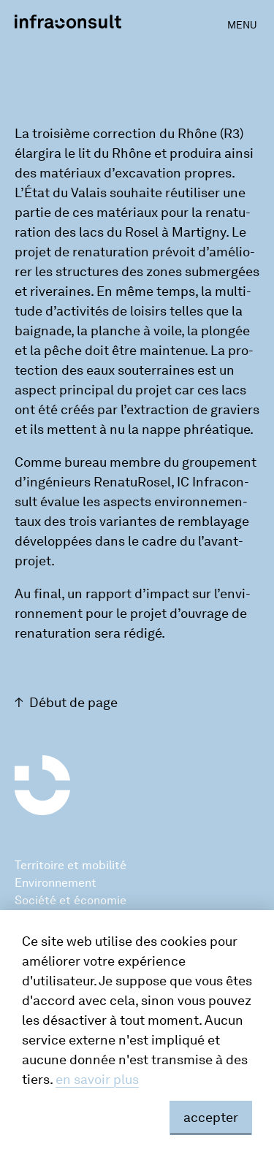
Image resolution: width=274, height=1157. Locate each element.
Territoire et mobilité (70, 865)
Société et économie (70, 900)
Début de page (73, 703)
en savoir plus (97, 1080)
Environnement (55, 883)
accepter (210, 1118)
